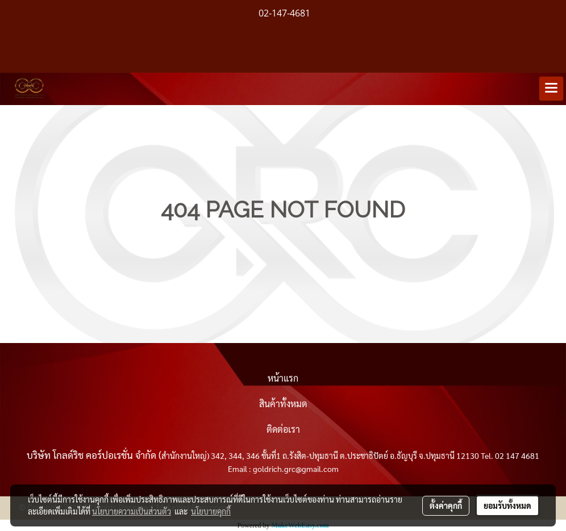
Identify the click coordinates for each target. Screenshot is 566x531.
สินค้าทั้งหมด (283, 403)
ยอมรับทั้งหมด (507, 505)
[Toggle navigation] (551, 88)
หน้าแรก (283, 378)
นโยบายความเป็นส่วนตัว (131, 511)
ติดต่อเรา (283, 429)
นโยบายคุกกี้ (211, 511)
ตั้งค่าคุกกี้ (446, 505)
